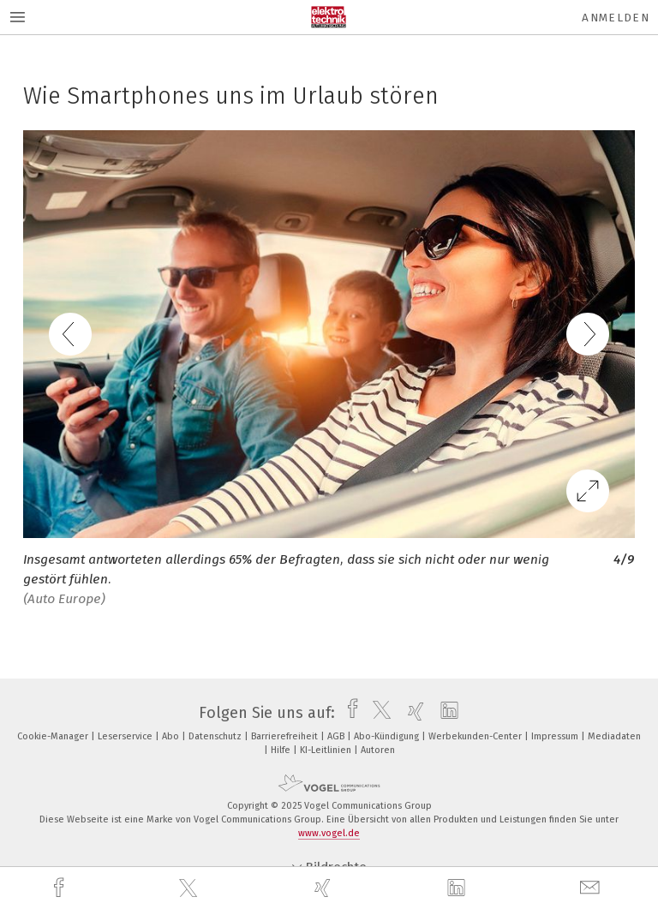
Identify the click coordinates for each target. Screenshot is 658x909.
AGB (337, 736)
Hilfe (282, 750)
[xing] (325, 888)
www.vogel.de (329, 833)
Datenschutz (216, 736)
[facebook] (61, 888)
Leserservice (126, 736)
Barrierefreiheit (285, 736)
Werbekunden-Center (476, 736)
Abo (172, 736)
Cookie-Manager (54, 736)
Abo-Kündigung (388, 736)
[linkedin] (458, 888)
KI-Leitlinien (327, 750)
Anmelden (615, 17)
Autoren (378, 750)
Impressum (556, 736)
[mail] (592, 888)
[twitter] (190, 888)
